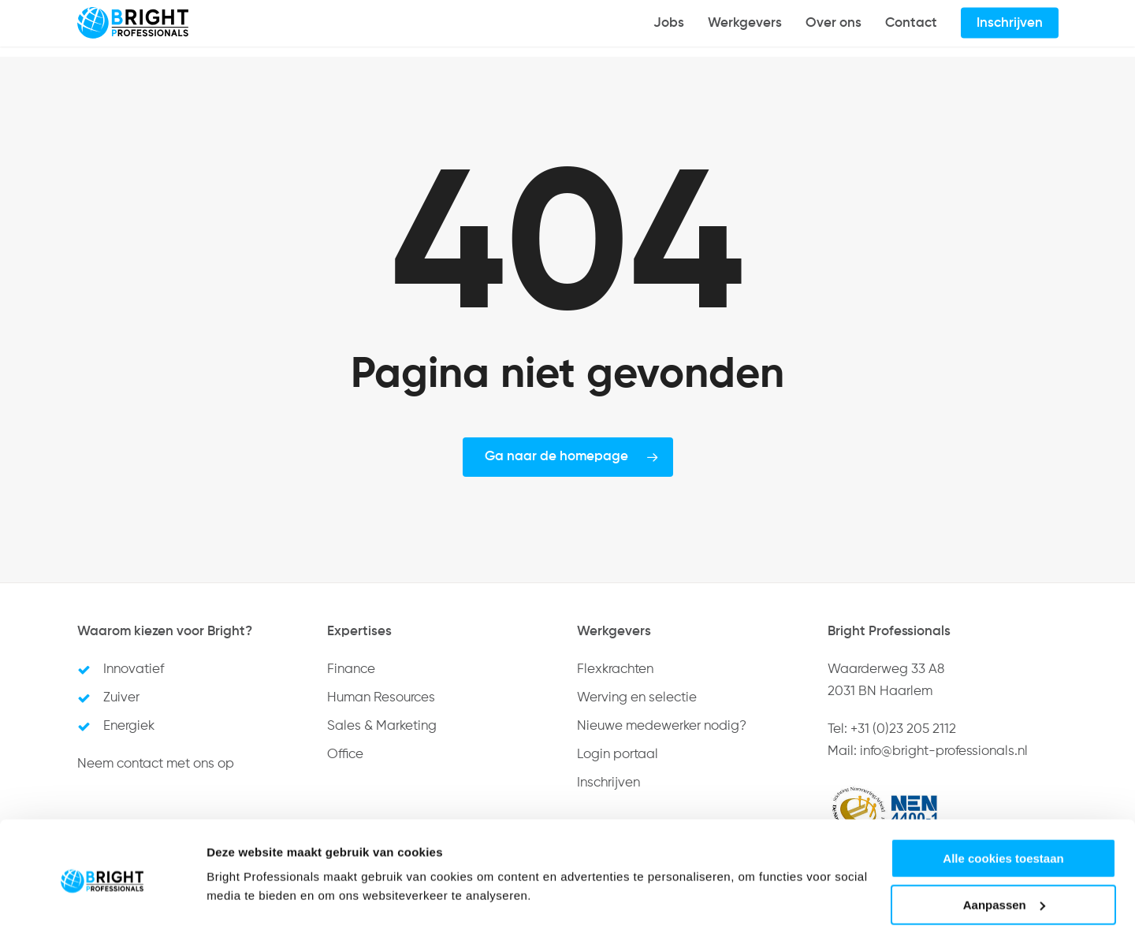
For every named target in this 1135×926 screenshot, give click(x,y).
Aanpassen (1004, 841)
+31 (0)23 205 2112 (903, 729)
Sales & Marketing (382, 726)
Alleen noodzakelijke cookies (1003, 887)
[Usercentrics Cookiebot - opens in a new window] (102, 895)
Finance (351, 669)
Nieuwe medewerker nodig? (661, 726)
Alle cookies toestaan (1003, 794)
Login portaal (617, 754)
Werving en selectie (637, 698)
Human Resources (381, 698)
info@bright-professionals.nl (944, 751)
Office (345, 754)
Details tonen (244, 875)
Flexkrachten (615, 669)
